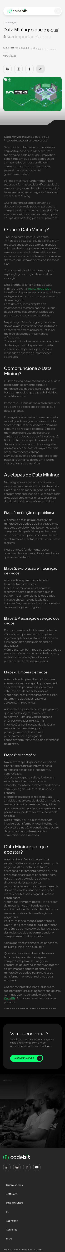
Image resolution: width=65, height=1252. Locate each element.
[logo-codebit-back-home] (20, 11)
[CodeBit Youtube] (37, 1167)
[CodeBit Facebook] (29, 69)
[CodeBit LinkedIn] (7, 69)
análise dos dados (39, 301)
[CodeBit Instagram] (18, 69)
